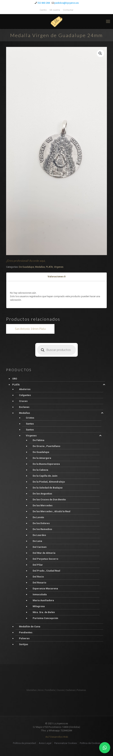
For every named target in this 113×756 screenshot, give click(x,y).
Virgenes (58, 266)
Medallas (40, 266)
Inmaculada (40, 594)
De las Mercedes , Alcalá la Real (51, 511)
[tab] (56, 277)
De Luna (37, 541)
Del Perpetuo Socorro (45, 558)
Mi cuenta (55, 10)
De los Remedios (42, 529)
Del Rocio (38, 576)
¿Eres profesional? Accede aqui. (25, 260)
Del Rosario (39, 582)
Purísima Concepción (45, 618)
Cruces (23, 401)
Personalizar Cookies (65, 743)
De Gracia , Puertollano (46, 446)
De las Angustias (42, 493)
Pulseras (24, 638)
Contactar (68, 10)
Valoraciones (56, 276)
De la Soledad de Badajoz (48, 487)
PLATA (49, 266)
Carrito (43, 10)
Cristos (30, 417)
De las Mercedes (42, 505)
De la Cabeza (40, 469)
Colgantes (25, 395)
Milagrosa (39, 606)
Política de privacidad (24, 743)
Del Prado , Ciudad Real (46, 570)
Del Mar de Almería (44, 553)
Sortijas (23, 644)
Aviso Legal (45, 743)
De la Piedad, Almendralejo (49, 481)
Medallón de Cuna (29, 626)
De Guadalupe (26, 266)
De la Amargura (42, 458)
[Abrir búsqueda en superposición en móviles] (56, 350)
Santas (30, 423)
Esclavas (24, 407)
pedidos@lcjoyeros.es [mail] (66, 2)
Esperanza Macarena (45, 588)
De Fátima (38, 440)
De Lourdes (39, 535)
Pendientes (25, 632)
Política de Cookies (90, 743)
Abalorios (24, 389)
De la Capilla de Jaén (45, 475)
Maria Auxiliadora (43, 600)
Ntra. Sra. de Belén (44, 612)
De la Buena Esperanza (46, 464)
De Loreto (38, 517)
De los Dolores (41, 523)
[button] (100, 53)
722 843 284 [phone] (43, 2)
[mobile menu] (108, 21)
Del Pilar (38, 564)
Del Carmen (40, 547)
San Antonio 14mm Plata (30, 328)
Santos (30, 429)
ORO (14, 378)
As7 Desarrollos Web (56, 736)
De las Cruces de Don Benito (49, 499)
